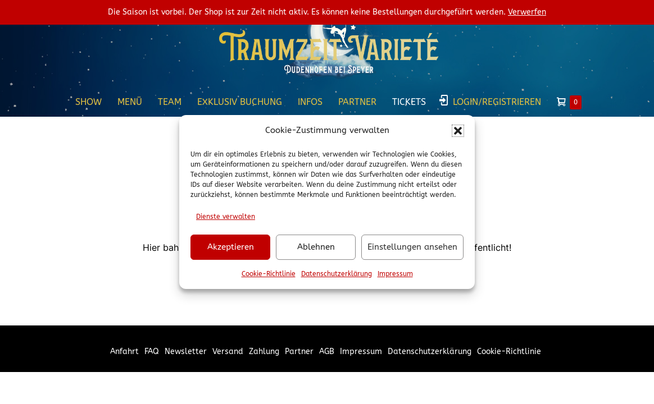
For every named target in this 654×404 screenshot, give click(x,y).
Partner (357, 102)
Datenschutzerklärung (336, 274)
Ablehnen (316, 247)
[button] (458, 130)
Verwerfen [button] (527, 12)
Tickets (409, 102)
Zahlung (264, 351)
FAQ (151, 351)
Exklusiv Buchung (239, 102)
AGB (326, 351)
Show (88, 102)
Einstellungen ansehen (412, 247)
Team (169, 102)
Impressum (395, 274)
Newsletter (186, 351)
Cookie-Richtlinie (269, 274)
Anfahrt (124, 351)
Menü (129, 102)
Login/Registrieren (497, 102)
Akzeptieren (230, 247)
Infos (310, 102)
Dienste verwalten (225, 217)
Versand (227, 351)
